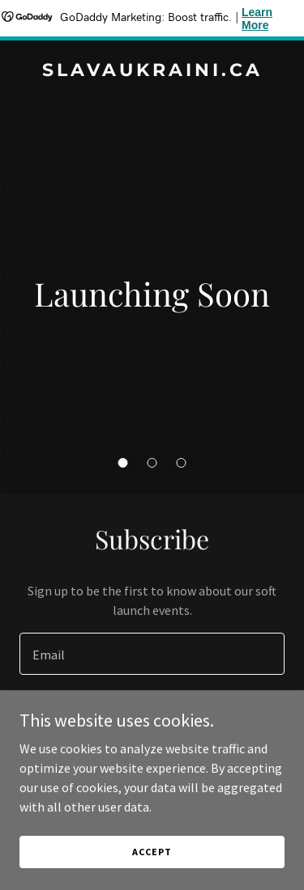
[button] (123, 463)
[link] (152, 71)
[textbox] (152, 654)
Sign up (152, 717)
